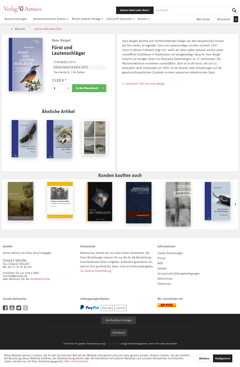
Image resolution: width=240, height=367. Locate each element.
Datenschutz (165, 278)
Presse (162, 258)
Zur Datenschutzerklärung (95, 270)
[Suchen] (234, 10)
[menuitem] (172, 10)
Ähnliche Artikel (58, 111)
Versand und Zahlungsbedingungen (179, 273)
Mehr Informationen (76, 361)
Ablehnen (204, 358)
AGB (160, 263)
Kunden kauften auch (120, 175)
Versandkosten (113, 343)
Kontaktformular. (41, 278)
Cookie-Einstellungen (170, 253)
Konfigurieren (222, 358)
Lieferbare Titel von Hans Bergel (143, 83)
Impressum (164, 283)
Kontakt (162, 268)
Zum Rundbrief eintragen (119, 320)
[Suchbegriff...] (196, 10)
